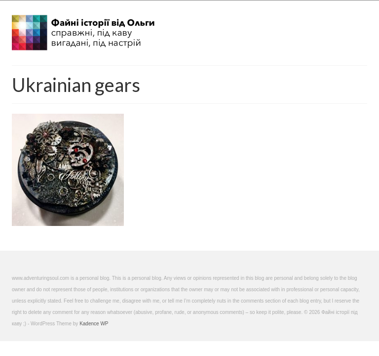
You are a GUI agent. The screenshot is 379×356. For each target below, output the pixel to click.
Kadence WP (93, 323)
